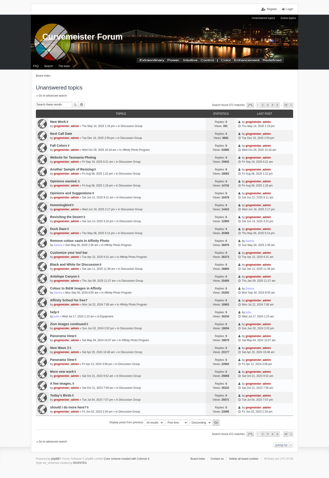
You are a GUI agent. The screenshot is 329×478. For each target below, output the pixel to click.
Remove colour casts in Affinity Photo (79, 241)
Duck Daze (58, 229)
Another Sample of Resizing (72, 169)
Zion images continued (68, 324)
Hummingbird (61, 205)
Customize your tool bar (69, 252)
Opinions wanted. (63, 181)
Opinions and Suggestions (71, 193)
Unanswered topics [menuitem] (263, 18)
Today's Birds (61, 395)
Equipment (106, 316)
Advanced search (82, 104)
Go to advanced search (53, 95)
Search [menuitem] (48, 66)
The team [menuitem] (64, 66)
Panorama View (62, 336)
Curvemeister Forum (82, 36)
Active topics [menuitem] (288, 18)
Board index (198, 458)
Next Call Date (61, 133)
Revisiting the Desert (66, 217)
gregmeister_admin (66, 126)
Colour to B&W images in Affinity (76, 288)
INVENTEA (80, 462)
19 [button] (285, 105)
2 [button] (262, 105)
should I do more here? (68, 407)
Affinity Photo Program (136, 149)
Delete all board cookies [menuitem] (243, 458)
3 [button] (267, 105)
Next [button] (291, 105)
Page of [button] (250, 105)
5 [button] (277, 105)
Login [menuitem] (290, 9)
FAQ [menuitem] (36, 66)
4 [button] (272, 105)
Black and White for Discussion (74, 264)
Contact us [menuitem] (217, 458)
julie (56, 316)
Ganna (58, 245)
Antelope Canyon (63, 276)
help (53, 312)
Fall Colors (58, 145)
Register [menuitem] (272, 9)
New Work (58, 122)
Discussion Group (131, 126)
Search (75, 104)
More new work (62, 371)
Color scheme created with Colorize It (126, 458)
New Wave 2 (59, 348)
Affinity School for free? (69, 300)
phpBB (55, 458)
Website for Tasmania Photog (73, 157)
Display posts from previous (136, 422)
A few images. (61, 383)
